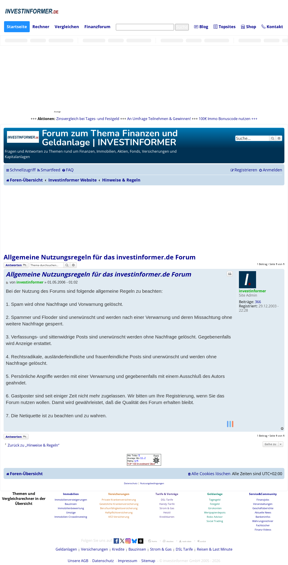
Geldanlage (215, 494)
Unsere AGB (78, 560)
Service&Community (263, 494)
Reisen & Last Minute (214, 549)
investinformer (252, 290)
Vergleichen (67, 26)
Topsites (225, 26)
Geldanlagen (66, 549)
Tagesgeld (214, 499)
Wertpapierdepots (214, 512)
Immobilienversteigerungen (71, 499)
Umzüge (71, 512)
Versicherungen (118, 494)
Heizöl (167, 512)
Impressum (127, 560)
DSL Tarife (184, 549)
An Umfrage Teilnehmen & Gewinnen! (159, 118)
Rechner (40, 26)
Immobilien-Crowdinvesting (70, 516)
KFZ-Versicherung (118, 516)
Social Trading (215, 521)
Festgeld (215, 504)
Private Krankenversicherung (119, 499)
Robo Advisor (215, 516)
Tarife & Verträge (166, 494)
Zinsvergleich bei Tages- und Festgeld (87, 118)
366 (258, 301)
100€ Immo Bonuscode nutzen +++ (228, 118)
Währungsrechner (262, 521)
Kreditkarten (167, 516)
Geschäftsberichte (262, 508)
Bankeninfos (263, 516)
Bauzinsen (71, 504)
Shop (248, 26)
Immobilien (71, 494)
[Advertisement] (144, 219)
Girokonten (215, 508)
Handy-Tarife (167, 504)
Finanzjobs (262, 499)
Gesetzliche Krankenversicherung (118, 504)
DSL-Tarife (167, 499)
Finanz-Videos (263, 529)
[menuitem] (48, 169)
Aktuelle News (263, 512)
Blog (201, 26)
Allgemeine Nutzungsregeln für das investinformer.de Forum (100, 257)
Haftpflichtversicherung (119, 512)
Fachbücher (263, 525)
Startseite (17, 26)
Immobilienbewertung (71, 508)
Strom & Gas (167, 508)
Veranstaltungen (262, 504)
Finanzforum (97, 26)
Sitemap (148, 560)
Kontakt (272, 26)
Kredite (118, 549)
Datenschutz (103, 560)
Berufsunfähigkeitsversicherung (118, 508)
